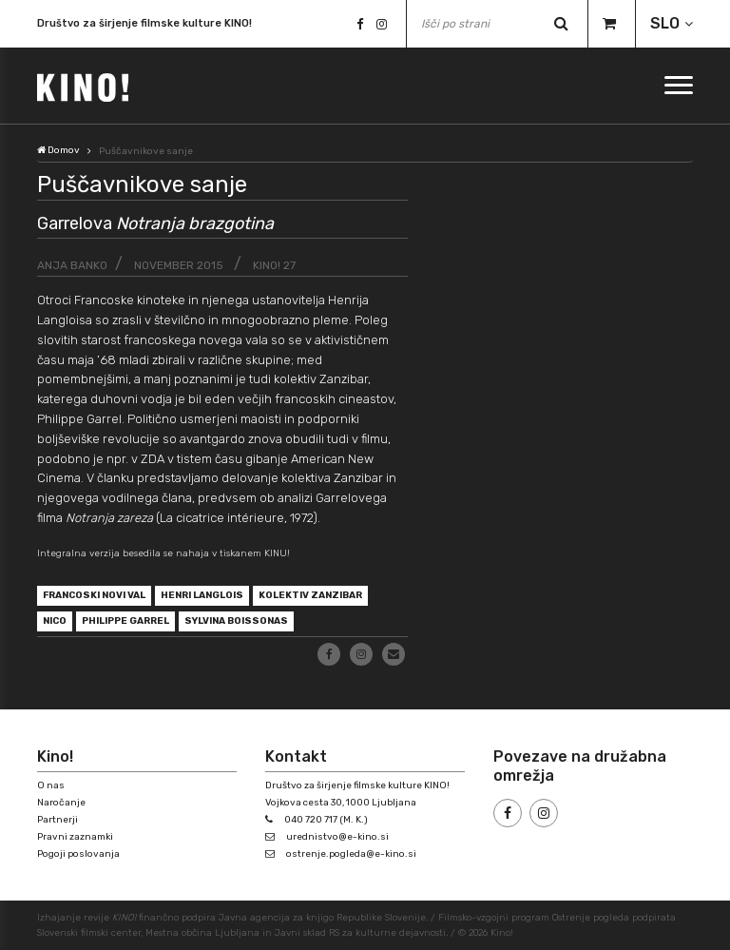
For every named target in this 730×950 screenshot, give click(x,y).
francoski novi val (94, 595)
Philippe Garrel (125, 621)
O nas (51, 785)
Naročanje (61, 802)
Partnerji (57, 819)
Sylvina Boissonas (236, 621)
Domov (58, 150)
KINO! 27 (274, 265)
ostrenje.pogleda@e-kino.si (351, 854)
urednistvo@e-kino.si (337, 837)
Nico (55, 621)
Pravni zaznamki (75, 837)
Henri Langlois (202, 595)
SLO (665, 23)
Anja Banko (72, 265)
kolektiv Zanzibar (310, 595)
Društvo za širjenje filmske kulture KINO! (144, 23)
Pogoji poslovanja (78, 854)
